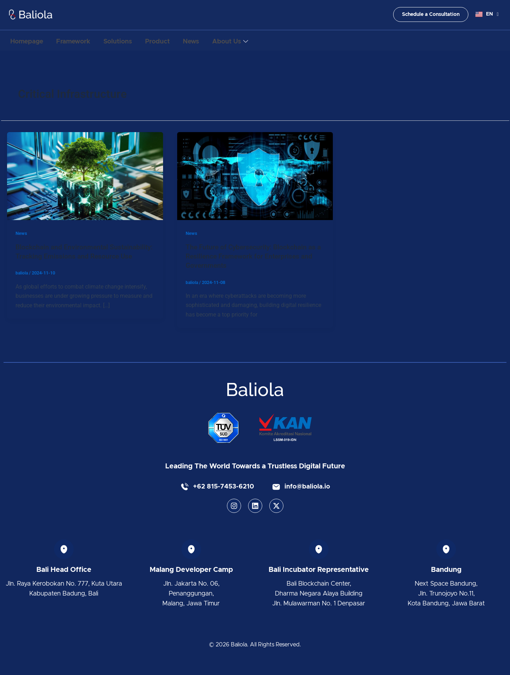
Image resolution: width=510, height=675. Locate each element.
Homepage (28, 40)
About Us (255, 41)
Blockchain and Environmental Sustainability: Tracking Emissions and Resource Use (76, 256)
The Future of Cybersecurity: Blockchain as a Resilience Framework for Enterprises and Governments (254, 256)
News (211, 40)
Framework (80, 40)
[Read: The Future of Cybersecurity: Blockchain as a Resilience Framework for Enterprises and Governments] (255, 175)
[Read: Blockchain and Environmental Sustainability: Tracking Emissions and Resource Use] (85, 175)
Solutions (129, 40)
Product (173, 40)
